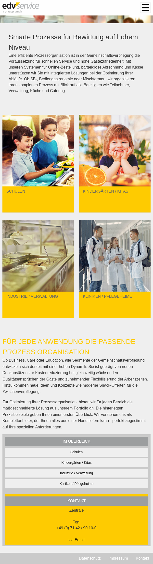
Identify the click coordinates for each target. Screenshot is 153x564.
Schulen (76, 452)
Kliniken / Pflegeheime (77, 484)
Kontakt (142, 558)
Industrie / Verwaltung (76, 473)
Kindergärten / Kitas (77, 463)
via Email (77, 540)
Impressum (118, 558)
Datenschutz (90, 558)
